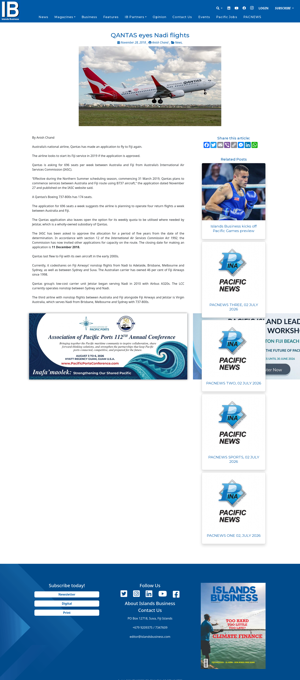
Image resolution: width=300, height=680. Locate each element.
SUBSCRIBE (283, 8)
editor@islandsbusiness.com (150, 637)
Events (204, 17)
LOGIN (263, 8)
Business (89, 17)
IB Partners (134, 17)
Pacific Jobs (226, 17)
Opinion (159, 17)
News (43, 17)
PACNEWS (252, 17)
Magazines (63, 17)
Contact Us (182, 17)
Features (111, 17)
